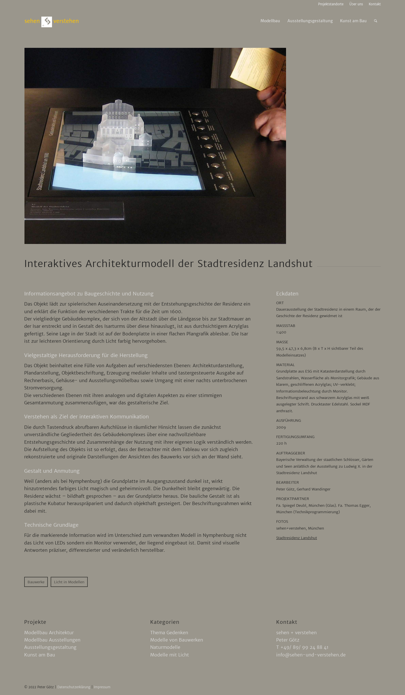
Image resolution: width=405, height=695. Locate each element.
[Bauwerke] (36, 582)
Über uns (356, 4)
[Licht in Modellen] (69, 582)
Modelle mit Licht (169, 655)
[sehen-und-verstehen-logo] (51, 20)
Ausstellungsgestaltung (50, 647)
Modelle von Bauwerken (176, 640)
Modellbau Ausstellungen (52, 640)
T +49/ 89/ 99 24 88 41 (302, 647)
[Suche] (375, 20)
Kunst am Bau (39, 655)
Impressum (102, 687)
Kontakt (375, 4)
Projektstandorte (330, 4)
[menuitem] (330, 4)
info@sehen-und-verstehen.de (311, 655)
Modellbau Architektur (49, 632)
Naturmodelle (165, 647)
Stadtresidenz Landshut (296, 537)
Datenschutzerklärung (74, 687)
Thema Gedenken (169, 632)
